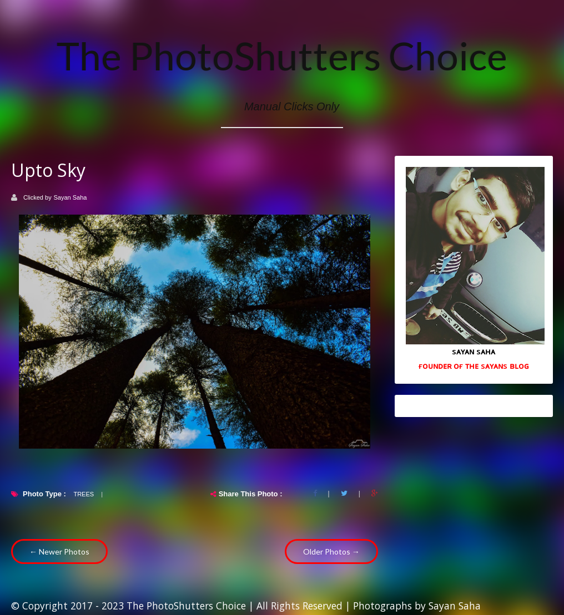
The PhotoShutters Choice (282, 55)
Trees (83, 494)
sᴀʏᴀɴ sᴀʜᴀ (473, 351)
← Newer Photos (59, 551)
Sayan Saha (70, 197)
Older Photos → (331, 551)
